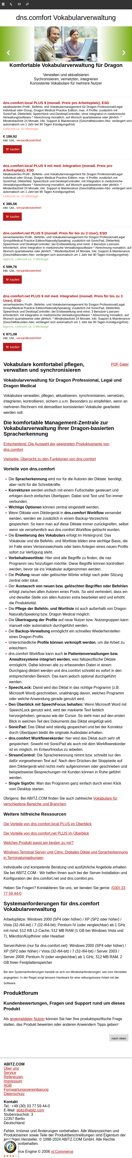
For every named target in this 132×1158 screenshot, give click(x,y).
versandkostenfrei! (28, 140)
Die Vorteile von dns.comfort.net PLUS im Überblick (46, 833)
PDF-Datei (119, 364)
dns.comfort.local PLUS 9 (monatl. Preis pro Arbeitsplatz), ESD (56, 103)
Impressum (13, 1081)
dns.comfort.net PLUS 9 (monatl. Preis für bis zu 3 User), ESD (55, 233)
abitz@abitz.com (30, 1110)
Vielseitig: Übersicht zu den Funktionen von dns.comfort (50, 459)
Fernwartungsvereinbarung (26, 1090)
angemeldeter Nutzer (27, 1019)
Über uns (11, 1068)
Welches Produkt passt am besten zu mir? (38, 843)
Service (10, 1073)
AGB (8, 1085)
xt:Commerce (62, 1152)
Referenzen (13, 1077)
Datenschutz (14, 1094)
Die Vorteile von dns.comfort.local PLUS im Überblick (48, 824)
